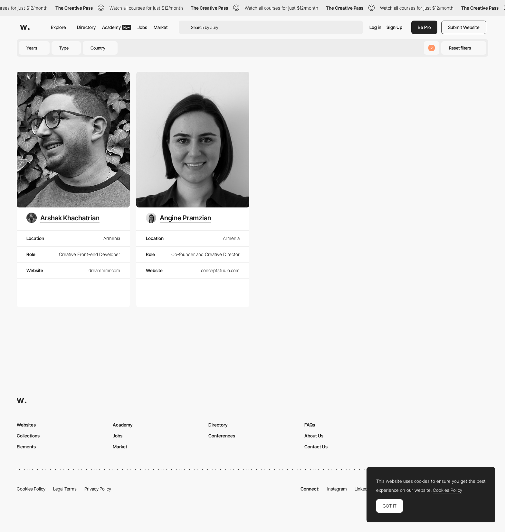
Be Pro (424, 27)
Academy (116, 27)
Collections (28, 435)
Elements (26, 446)
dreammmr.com (104, 270)
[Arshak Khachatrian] (63, 218)
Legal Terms (65, 488)
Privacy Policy (97, 488)
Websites (26, 424)
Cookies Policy (31, 488)
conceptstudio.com (220, 270)
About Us (313, 435)
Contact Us (316, 446)
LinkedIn (363, 488)
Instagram (337, 488)
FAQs (309, 424)
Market (161, 27)
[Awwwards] (25, 27)
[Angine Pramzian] (178, 218)
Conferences (221, 435)
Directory (86, 27)
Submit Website (464, 27)
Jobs (142, 27)
